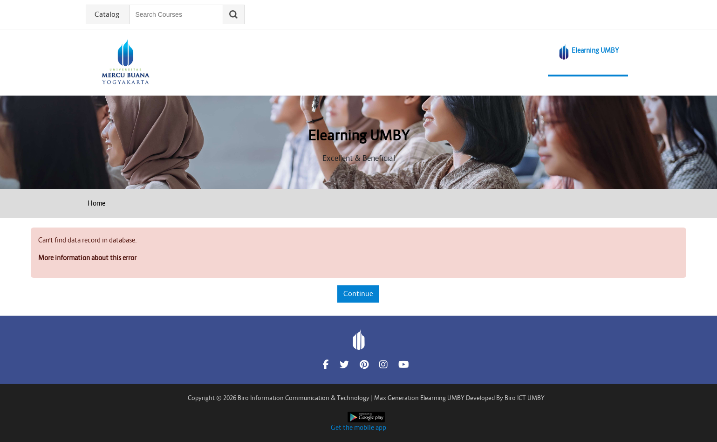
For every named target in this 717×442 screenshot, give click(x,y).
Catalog (107, 14)
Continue (358, 293)
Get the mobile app (358, 427)
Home (96, 203)
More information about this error (87, 258)
